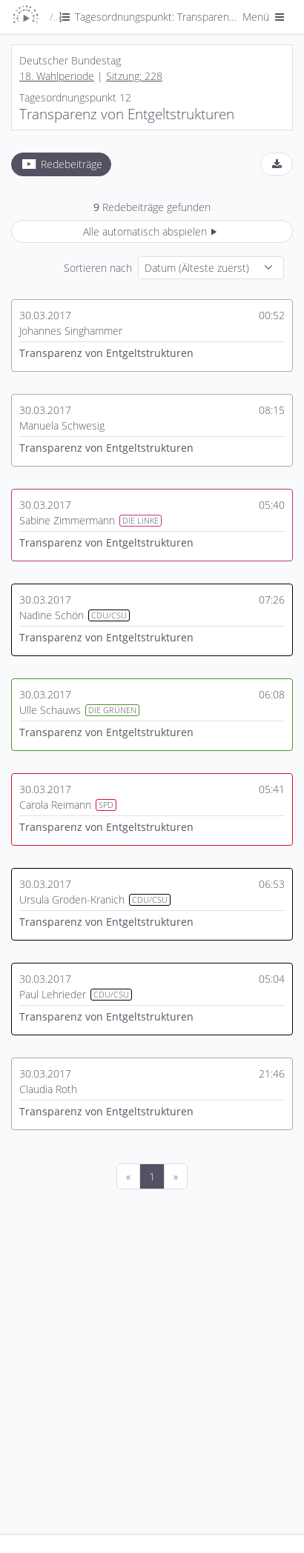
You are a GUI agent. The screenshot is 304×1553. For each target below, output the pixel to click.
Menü (264, 17)
